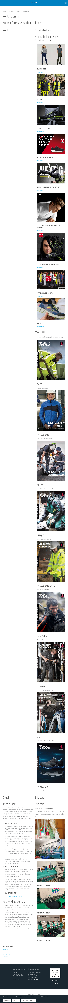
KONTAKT (54, 983)
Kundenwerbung (6, 954)
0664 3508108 (34, 979)
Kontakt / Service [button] (56, 3)
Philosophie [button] (44, 3)
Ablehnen (16, 1000)
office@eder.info (17, 979)
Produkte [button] (24, 3)
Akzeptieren (7, 1000)
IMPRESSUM (54, 980)
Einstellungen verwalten (28, 1000)
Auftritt (4, 952)
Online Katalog (40, 72)
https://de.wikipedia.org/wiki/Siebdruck (14, 896)
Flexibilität (5, 956)
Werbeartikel (5, 949)
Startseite (15, 3)
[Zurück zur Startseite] (34, 3)
